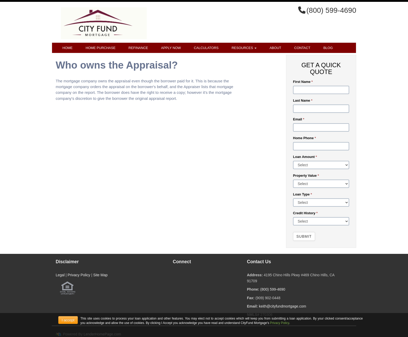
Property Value (306, 175)
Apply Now (171, 48)
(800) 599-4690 (272, 289)
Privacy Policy (79, 275)
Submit (304, 236)
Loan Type (302, 194)
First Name (303, 82)
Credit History (305, 213)
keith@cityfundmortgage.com (282, 306)
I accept (68, 320)
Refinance (138, 48)
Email (298, 119)
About (275, 48)
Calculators (206, 48)
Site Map (100, 275)
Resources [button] (244, 48)
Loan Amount (305, 157)
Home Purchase (101, 48)
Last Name (302, 100)
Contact (302, 48)
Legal (60, 275)
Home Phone (304, 138)
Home (67, 48)
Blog (328, 48)
